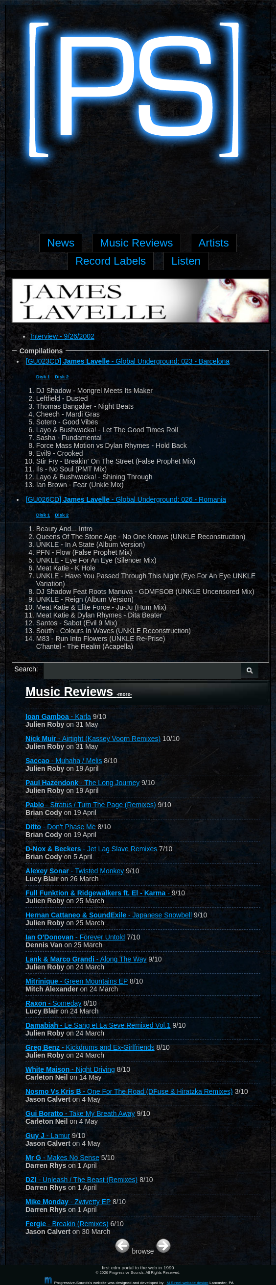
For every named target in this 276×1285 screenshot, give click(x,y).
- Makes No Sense (62, 1157)
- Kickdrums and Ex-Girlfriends (90, 1047)
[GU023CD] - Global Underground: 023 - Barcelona (128, 361)
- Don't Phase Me (60, 827)
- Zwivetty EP (68, 1202)
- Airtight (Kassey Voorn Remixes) (93, 738)
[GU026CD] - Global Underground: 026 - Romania (126, 499)
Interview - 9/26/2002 (62, 336)
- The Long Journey (82, 783)
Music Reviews (78, 691)
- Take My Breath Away (80, 1113)
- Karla (58, 716)
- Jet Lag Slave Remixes (91, 849)
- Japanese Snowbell (108, 915)
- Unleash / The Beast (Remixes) (81, 1180)
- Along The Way (85, 959)
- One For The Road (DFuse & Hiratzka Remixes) (129, 1091)
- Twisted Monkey (74, 871)
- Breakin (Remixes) (67, 1224)
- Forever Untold (75, 937)
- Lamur (47, 1135)
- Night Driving (70, 1069)
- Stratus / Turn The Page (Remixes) (90, 805)
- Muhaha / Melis (63, 761)
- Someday (53, 1003)
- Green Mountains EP (76, 981)
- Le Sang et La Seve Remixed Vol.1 (98, 1025)
